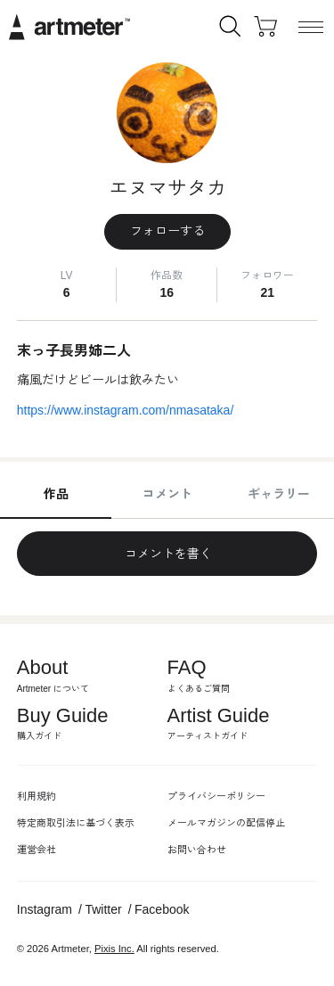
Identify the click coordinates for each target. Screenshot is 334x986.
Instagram (44, 909)
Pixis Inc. (114, 948)
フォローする (167, 231)
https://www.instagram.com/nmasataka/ (125, 410)
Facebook (161, 909)
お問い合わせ (196, 849)
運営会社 (36, 849)
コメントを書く (167, 553)
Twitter (103, 909)
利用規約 (36, 796)
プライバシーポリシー (216, 796)
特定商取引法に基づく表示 (75, 823)
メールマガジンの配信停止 (226, 823)
